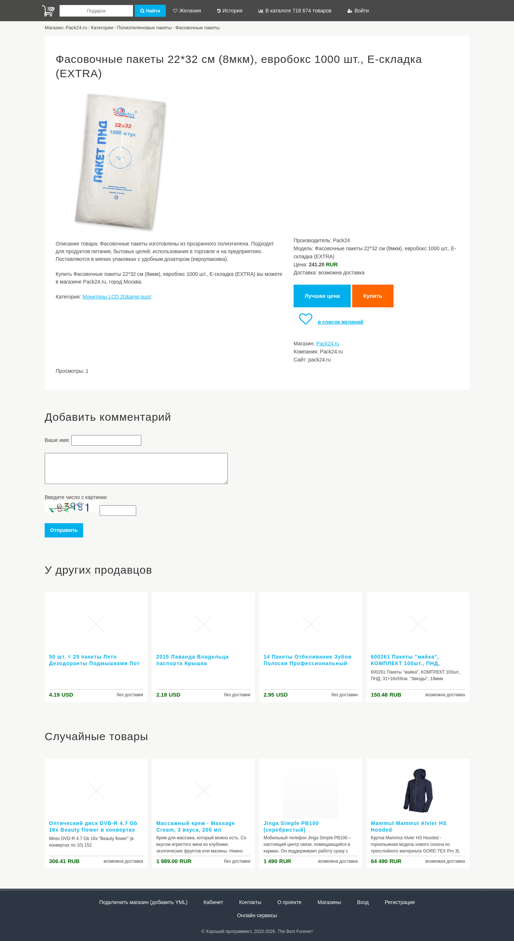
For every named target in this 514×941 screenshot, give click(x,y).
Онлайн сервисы (257, 915)
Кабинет (213, 902)
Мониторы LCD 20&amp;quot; (117, 297)
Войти (358, 11)
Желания (187, 11)
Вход (363, 902)
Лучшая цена (322, 296)
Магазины (329, 902)
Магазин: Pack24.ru (66, 27)
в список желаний (328, 322)
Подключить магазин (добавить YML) (143, 902)
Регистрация (400, 902)
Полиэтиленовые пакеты (144, 27)
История (229, 11)
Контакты (250, 902)
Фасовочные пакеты (197, 27)
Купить (372, 296)
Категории (102, 27)
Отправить (64, 530)
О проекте (290, 902)
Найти (150, 11)
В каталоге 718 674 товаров (294, 11)
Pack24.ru (327, 343)
